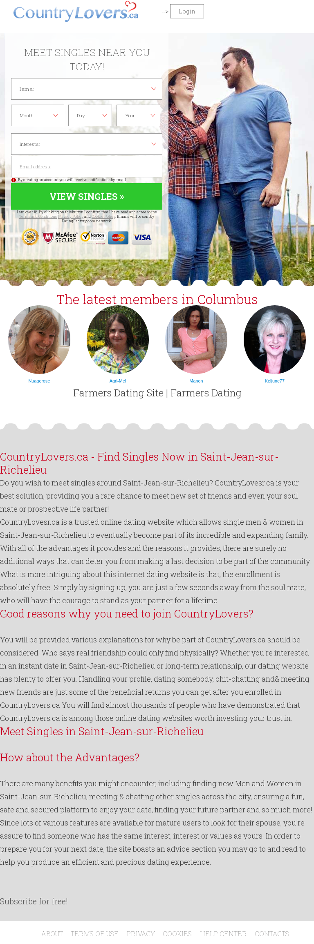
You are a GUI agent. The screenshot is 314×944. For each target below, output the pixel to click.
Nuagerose (39, 380)
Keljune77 (275, 380)
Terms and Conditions (38, 216)
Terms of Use (95, 933)
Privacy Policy (70, 216)
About (52, 933)
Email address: (86, 166)
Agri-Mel (118, 380)
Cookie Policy (103, 216)
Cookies (177, 933)
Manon (196, 380)
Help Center (223, 933)
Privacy (141, 933)
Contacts (272, 933)
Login (187, 11)
